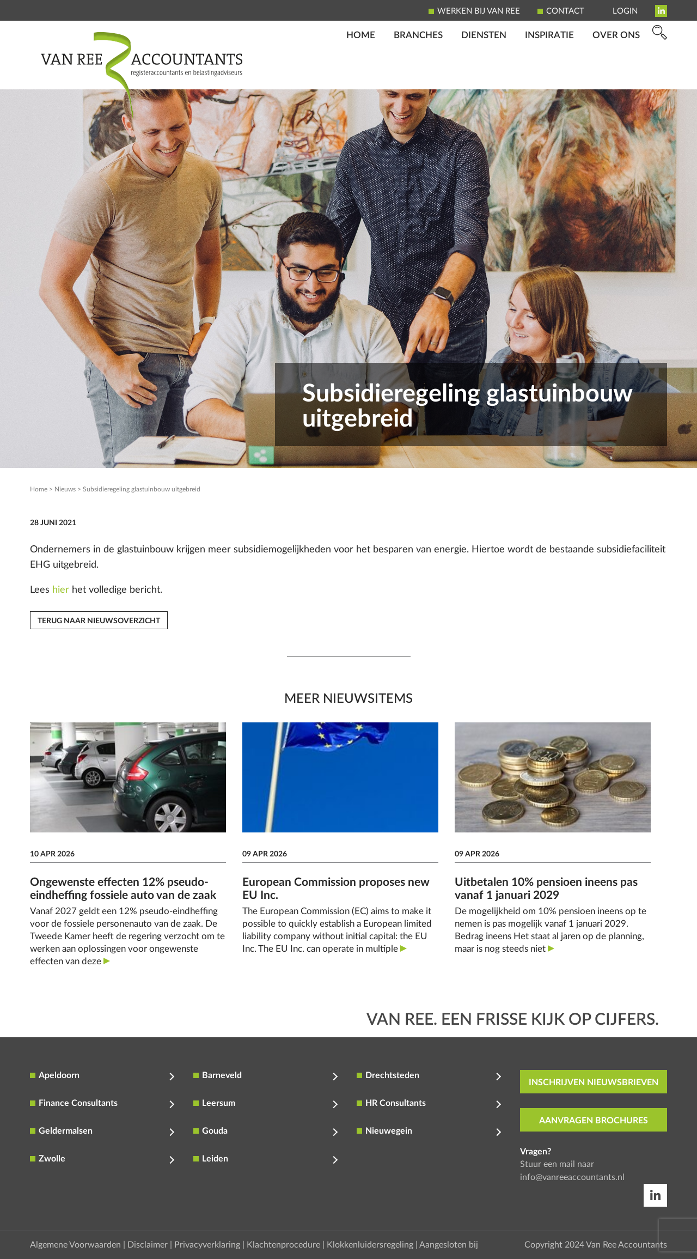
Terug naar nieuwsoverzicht (99, 621)
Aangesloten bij (448, 1244)
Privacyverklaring (207, 1244)
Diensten (483, 73)
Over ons (616, 73)
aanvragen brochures (593, 1120)
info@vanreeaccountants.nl (572, 1177)
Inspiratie (549, 73)
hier (60, 590)
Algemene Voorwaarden (75, 1244)
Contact (565, 11)
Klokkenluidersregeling (370, 1244)
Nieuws (65, 489)
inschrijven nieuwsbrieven (593, 1082)
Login (625, 11)
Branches (418, 73)
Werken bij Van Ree (478, 11)
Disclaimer (147, 1244)
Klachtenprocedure (283, 1244)
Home (360, 73)
